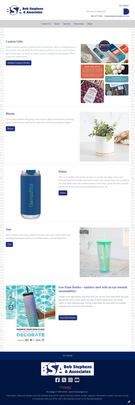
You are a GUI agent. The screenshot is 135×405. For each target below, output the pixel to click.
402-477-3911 (97, 16)
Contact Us (46, 24)
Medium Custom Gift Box (19, 63)
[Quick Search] (103, 11)
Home (89, 24)
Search (57, 24)
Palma (63, 193)
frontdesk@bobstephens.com (117, 16)
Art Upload (67, 355)
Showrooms (79, 24)
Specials (66, 24)
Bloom (10, 128)
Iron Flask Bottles (67, 318)
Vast (9, 244)
